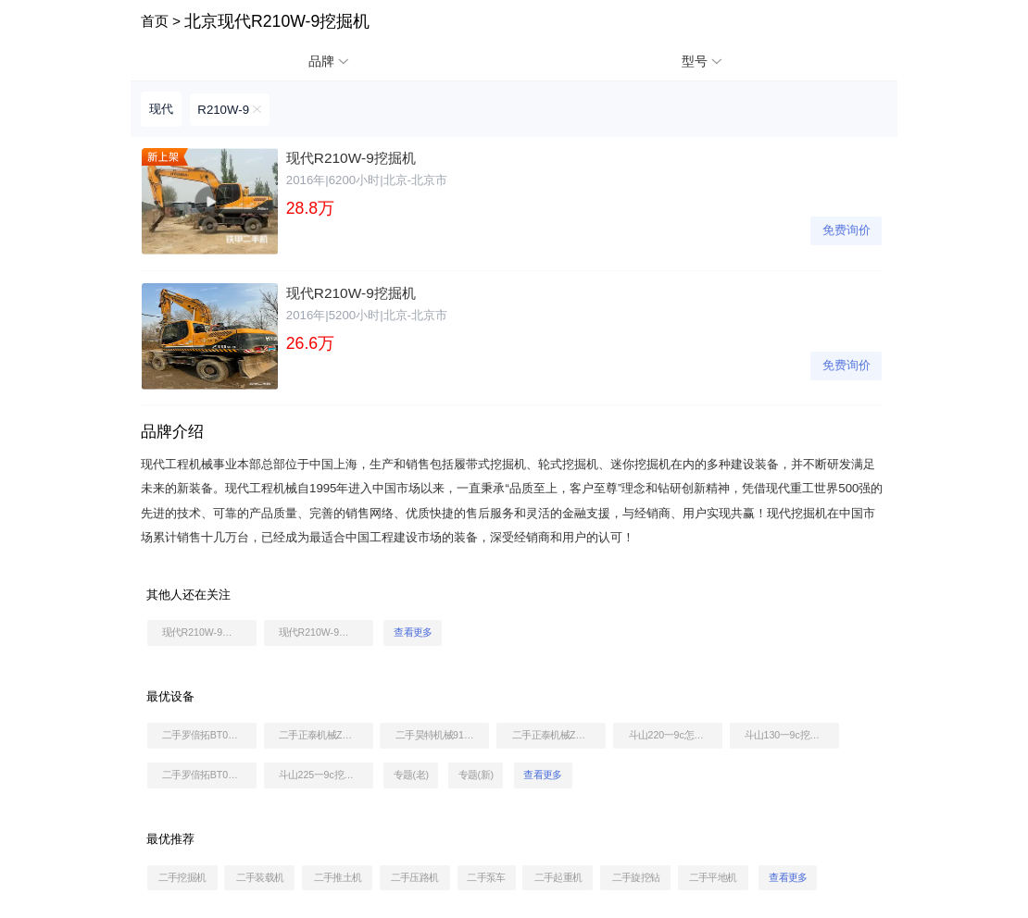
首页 (155, 21)
